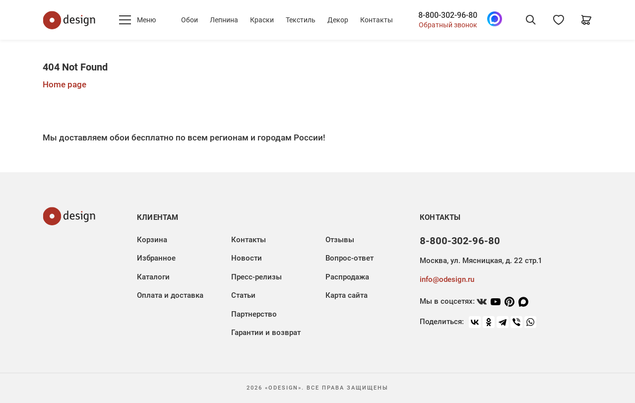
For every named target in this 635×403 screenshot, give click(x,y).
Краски (262, 20)
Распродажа (347, 276)
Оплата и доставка (170, 295)
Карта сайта (346, 295)
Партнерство (254, 314)
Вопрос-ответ (349, 258)
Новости (246, 258)
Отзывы (339, 239)
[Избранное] (559, 20)
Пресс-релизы (256, 276)
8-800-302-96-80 (447, 15)
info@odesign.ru (447, 279)
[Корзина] (586, 20)
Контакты (376, 20)
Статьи (243, 295)
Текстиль (301, 20)
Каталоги (153, 276)
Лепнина (224, 20)
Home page (64, 84)
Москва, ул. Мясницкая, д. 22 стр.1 (481, 260)
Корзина (152, 239)
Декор (337, 20)
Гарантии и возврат (266, 332)
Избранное (156, 258)
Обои (189, 20)
